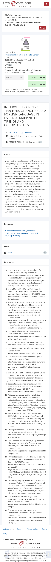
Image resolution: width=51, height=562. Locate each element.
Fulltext (9, 252)
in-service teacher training (15, 230)
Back (42, 28)
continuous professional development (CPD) (20, 231)
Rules (19, 529)
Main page (7, 529)
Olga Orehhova (26, 132)
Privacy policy (32, 529)
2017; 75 (12, 20)
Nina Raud (13, 132)
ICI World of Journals (13, 15)
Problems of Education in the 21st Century (24, 17)
